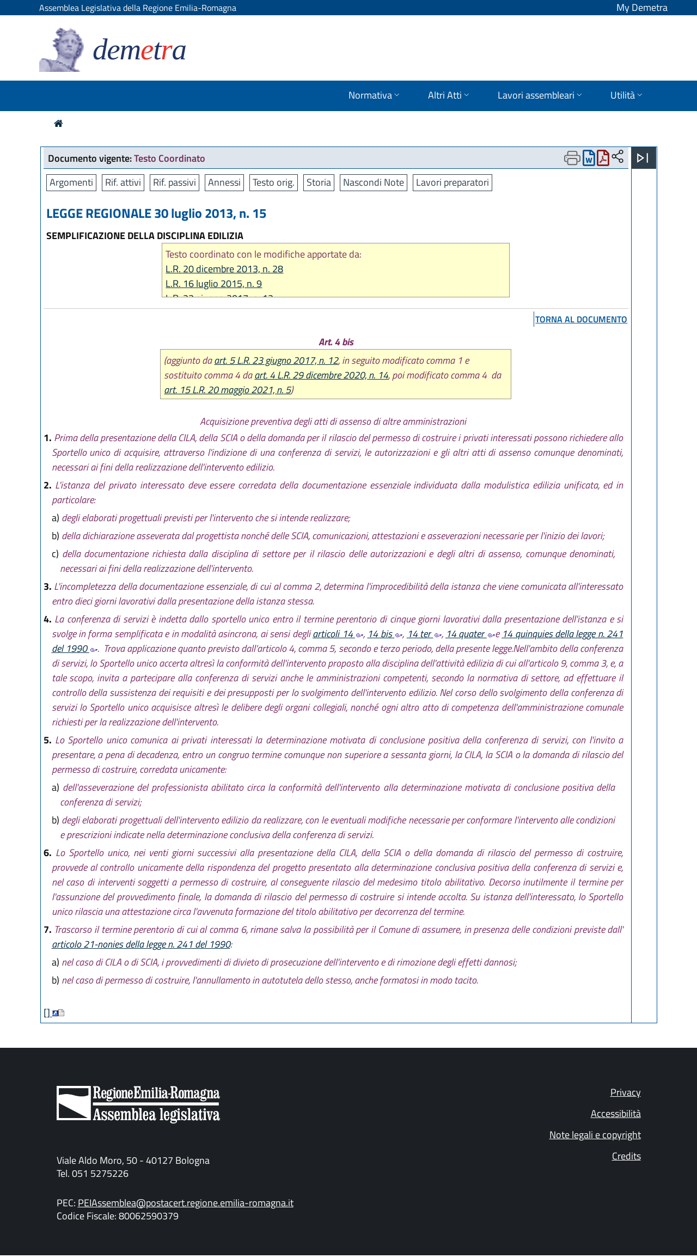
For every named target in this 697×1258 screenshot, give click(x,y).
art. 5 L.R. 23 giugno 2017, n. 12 (276, 360)
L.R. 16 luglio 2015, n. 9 (214, 283)
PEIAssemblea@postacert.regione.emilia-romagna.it (186, 1202)
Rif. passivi (174, 182)
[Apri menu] (642, 158)
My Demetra (642, 7)
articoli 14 (338, 633)
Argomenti (71, 182)
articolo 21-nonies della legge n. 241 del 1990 (141, 944)
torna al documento (581, 319)
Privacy (625, 1092)
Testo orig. (274, 182)
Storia (319, 182)
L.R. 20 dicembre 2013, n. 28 (224, 268)
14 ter (424, 633)
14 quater (470, 633)
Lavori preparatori (452, 182)
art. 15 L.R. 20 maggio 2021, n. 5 (227, 389)
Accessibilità (616, 1113)
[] (48, 1012)
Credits (626, 1156)
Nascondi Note (373, 182)
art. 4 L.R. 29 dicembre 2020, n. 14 (321, 375)
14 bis (384, 633)
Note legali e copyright (595, 1134)
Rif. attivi (123, 182)
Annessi (224, 182)
